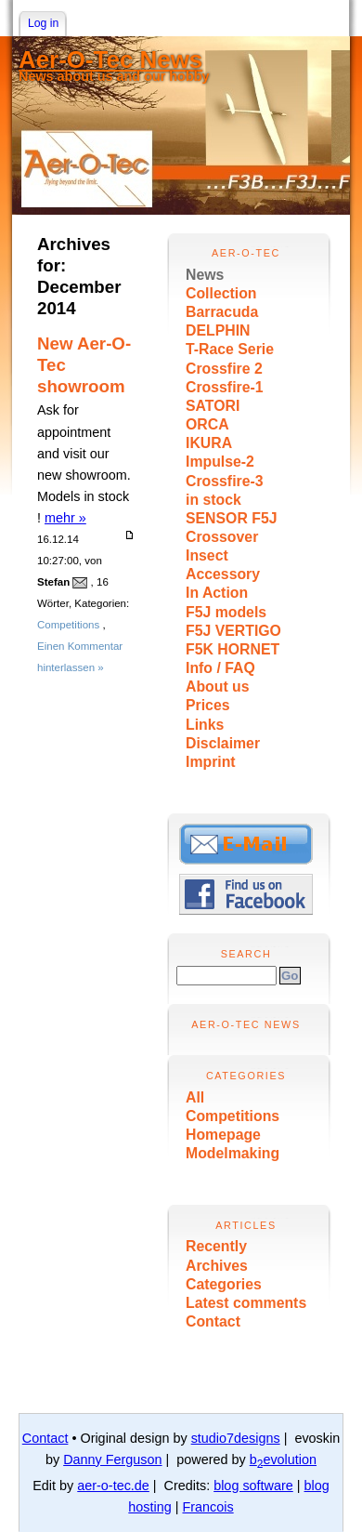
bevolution (283, 1459)
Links (205, 725)
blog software (253, 1485)
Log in (43, 23)
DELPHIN (218, 330)
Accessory (223, 574)
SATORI (212, 406)
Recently (216, 1246)
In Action (217, 593)
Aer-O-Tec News (110, 59)
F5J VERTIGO (233, 631)
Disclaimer (223, 743)
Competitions (232, 1116)
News (205, 275)
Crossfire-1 (225, 387)
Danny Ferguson (112, 1459)
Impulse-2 (220, 461)
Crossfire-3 (225, 481)
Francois (207, 1506)
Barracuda (222, 312)
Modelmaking (232, 1153)
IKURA (209, 443)
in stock (213, 500)
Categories (224, 1284)
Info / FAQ (220, 668)
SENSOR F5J (232, 518)
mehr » (65, 517)
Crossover (222, 537)
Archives (217, 1266)
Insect (207, 555)
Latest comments (246, 1303)
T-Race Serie (230, 349)
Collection (221, 293)
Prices (208, 705)
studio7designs (235, 1438)
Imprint (211, 762)
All (195, 1097)
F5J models (226, 612)
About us (218, 686)
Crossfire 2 (224, 368)
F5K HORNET (232, 649)
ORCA (207, 424)
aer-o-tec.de (113, 1485)
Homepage (223, 1134)
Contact (213, 1321)
